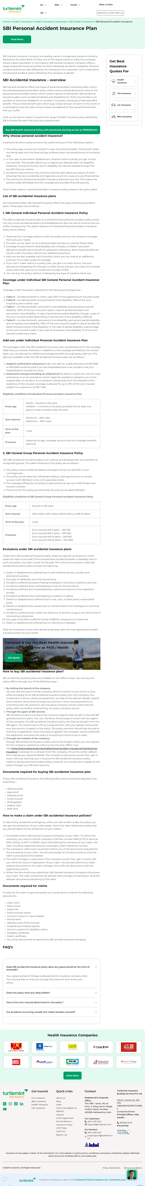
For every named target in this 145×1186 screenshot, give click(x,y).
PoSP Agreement (64, 1118)
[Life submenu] (45, 12)
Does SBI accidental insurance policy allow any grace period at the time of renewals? (48, 968)
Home (6, 21)
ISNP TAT (60, 1131)
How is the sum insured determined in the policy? (34, 1002)
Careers (60, 1115)
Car (41, 5)
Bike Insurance (124, 116)
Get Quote (14, 657)
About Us (60, 1098)
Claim (58, 1104)
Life (42, 13)
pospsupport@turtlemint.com (100, 1137)
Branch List (61, 1135)
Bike (57, 5)
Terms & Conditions (133, 1168)
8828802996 (126, 1122)
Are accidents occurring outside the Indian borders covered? (40, 1012)
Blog (58, 1101)
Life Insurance (124, 93)
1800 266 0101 (94, 1132)
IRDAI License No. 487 (128, 1100)
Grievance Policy (64, 1125)
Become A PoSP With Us (110, 13)
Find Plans (17, 39)
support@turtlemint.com (99, 1124)
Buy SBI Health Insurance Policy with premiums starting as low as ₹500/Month (51, 130)
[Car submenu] (44, 4)
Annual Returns (63, 1121)
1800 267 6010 (95, 1121)
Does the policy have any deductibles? (28, 992)
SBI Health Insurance (81, 21)
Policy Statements (111, 1168)
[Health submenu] (78, 4)
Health (74, 5)
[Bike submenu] (60, 4)
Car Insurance (124, 105)
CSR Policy (61, 1128)
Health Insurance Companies (50, 21)
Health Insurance (22, 21)
